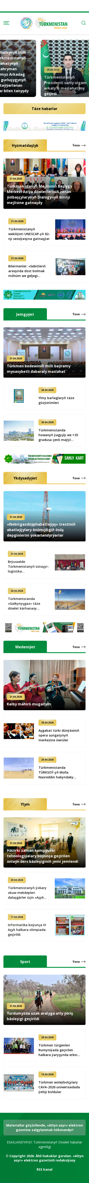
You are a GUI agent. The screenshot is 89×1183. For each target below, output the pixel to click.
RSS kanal (44, 1169)
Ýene (76, 145)
